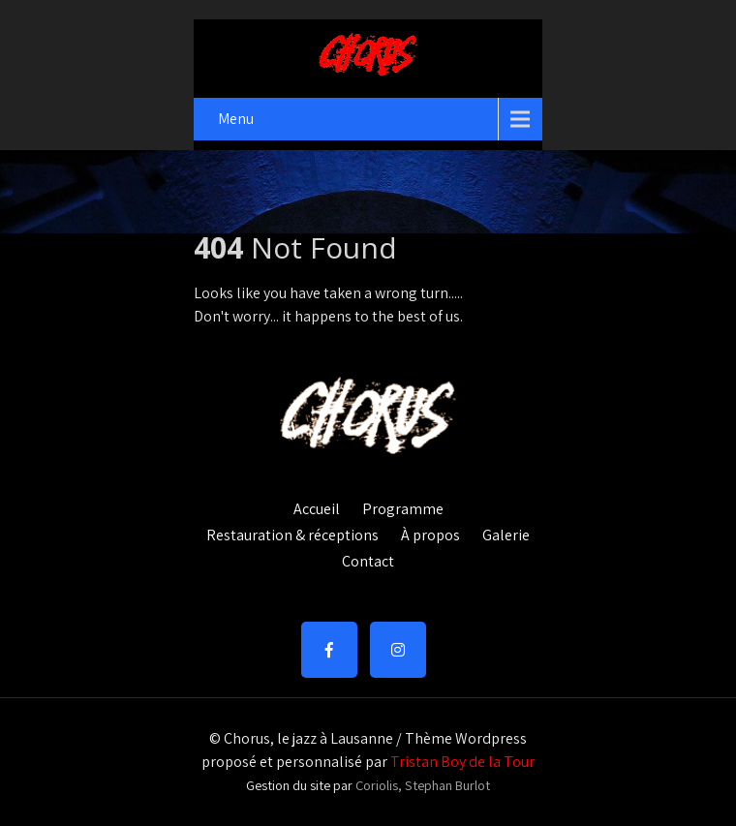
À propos (430, 532)
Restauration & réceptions (292, 532)
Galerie (506, 532)
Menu (236, 118)
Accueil (316, 506)
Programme (403, 506)
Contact (368, 558)
